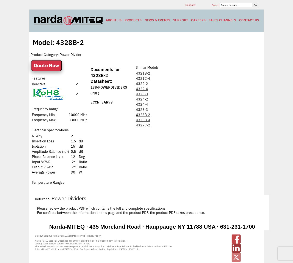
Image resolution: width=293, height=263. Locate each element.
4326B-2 (143, 115)
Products (133, 20)
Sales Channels (222, 20)
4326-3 (142, 109)
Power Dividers (68, 198)
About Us (114, 20)
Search (216, 5)
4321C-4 (143, 78)
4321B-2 (143, 73)
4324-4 (142, 104)
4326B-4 (143, 120)
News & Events (157, 20)
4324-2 (142, 99)
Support (180, 20)
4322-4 (142, 89)
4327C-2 (143, 125)
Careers (198, 20)
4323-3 (142, 94)
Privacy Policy (94, 235)
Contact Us (249, 20)
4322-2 (142, 83)
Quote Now (46, 66)
